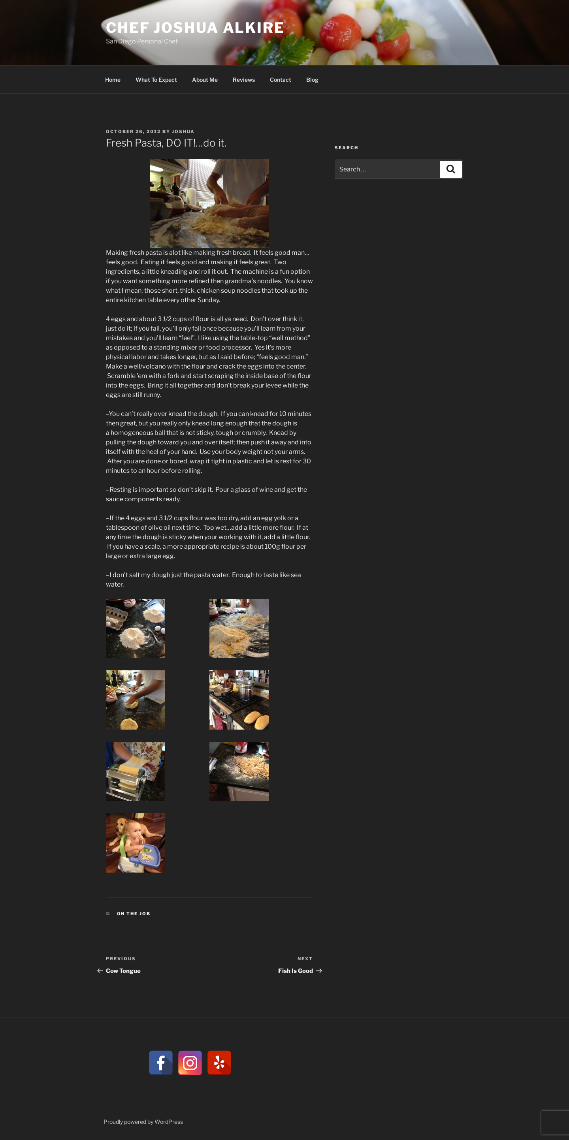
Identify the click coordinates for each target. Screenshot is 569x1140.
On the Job (134, 913)
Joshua (183, 131)
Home (113, 79)
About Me (205, 79)
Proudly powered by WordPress (143, 1121)
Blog (312, 79)
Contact (280, 79)
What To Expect (156, 79)
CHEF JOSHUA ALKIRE (195, 27)
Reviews (244, 79)
